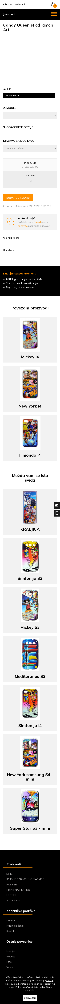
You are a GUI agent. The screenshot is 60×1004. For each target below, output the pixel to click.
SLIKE (9, 873)
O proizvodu (30, 237)
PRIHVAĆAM (30, 998)
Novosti (10, 956)
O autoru (9, 250)
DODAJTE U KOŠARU (18, 197)
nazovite (23, 225)
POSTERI (11, 884)
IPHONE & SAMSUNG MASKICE (25, 879)
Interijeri (10, 951)
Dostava (11, 920)
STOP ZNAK (13, 900)
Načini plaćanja (15, 925)
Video (9, 967)
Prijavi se (7, 4)
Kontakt (11, 931)
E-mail (37, 222)
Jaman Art (9, 14)
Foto (9, 961)
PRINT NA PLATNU (18, 889)
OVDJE (49, 980)
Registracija (20, 4)
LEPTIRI (11, 895)
